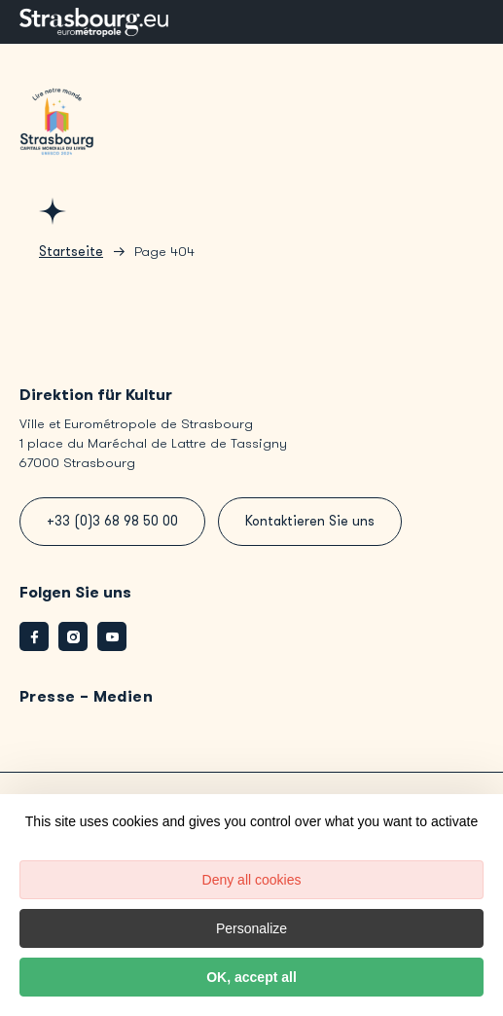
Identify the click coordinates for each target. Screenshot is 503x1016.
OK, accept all (251, 977)
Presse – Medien (86, 696)
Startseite (71, 251)
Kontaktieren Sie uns (310, 521)
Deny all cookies (252, 880)
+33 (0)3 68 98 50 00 (112, 521)
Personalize (251, 928)
